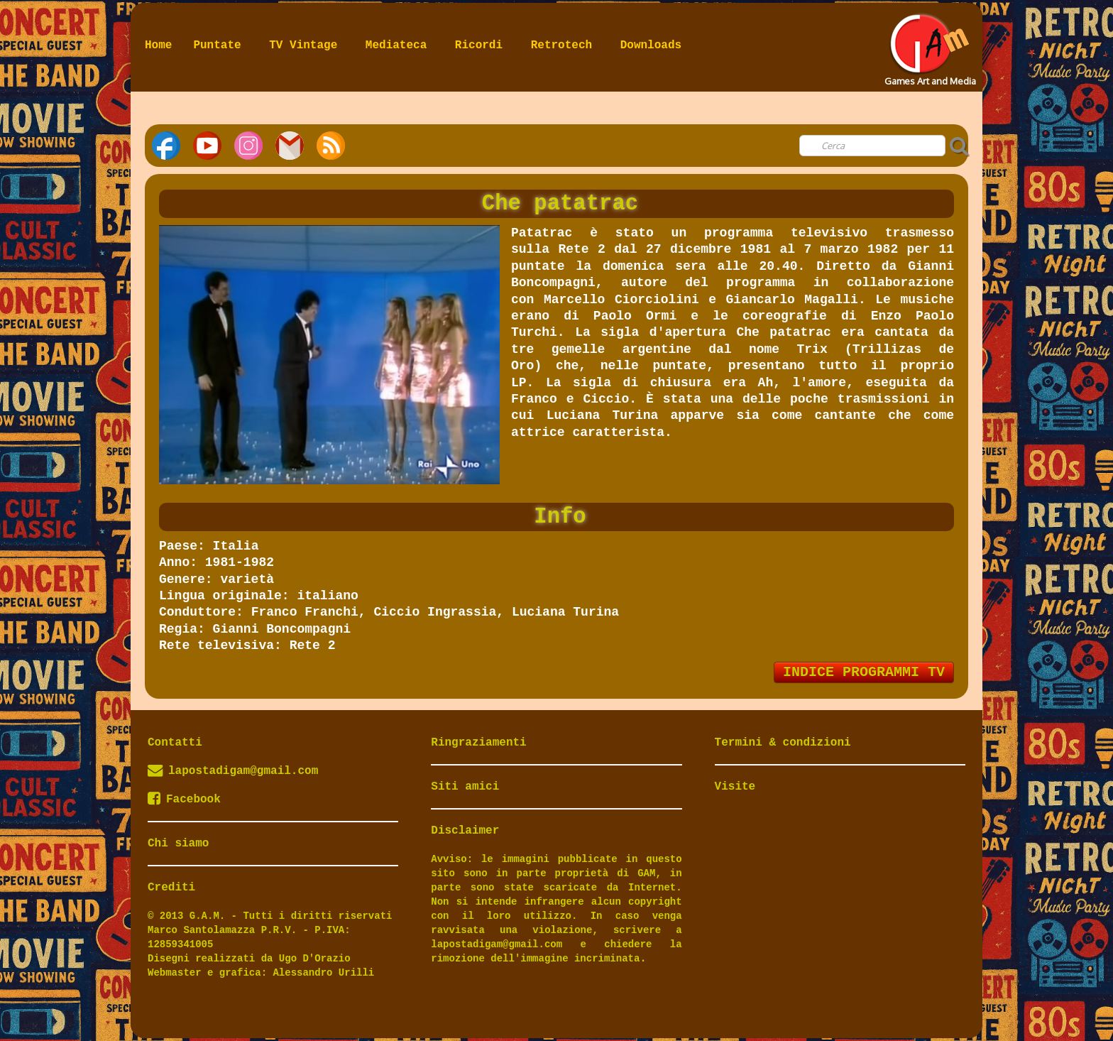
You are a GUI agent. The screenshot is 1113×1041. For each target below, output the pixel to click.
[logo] (929, 45)
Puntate (220, 45)
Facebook (184, 799)
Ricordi (482, 45)
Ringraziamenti (478, 742)
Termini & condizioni (783, 742)
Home (158, 45)
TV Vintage (306, 45)
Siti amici (465, 786)
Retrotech (565, 45)
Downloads (650, 45)
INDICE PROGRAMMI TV (864, 672)
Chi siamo (178, 843)
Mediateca (400, 45)
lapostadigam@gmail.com (243, 771)
